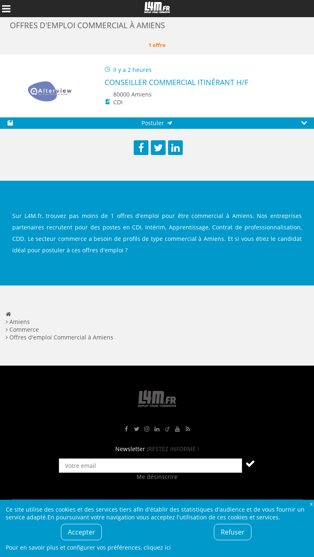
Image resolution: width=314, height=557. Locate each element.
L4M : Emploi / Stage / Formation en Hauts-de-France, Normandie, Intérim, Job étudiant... (157, 8)
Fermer (311, 504)
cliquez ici (157, 547)
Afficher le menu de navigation (6, 8)
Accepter (81, 532)
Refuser (232, 532)
